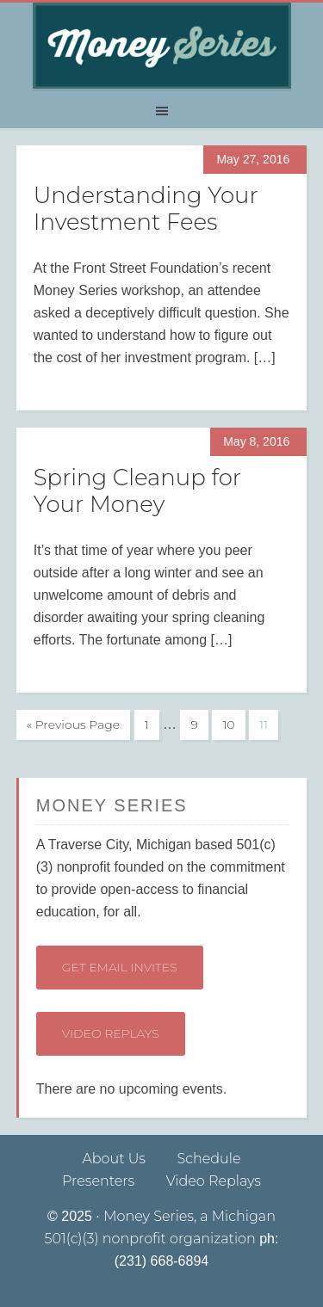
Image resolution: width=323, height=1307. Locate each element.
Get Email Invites (119, 967)
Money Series (162, 46)
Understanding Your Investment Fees (146, 209)
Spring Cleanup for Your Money (137, 491)
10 (228, 724)
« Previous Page (73, 724)
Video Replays (110, 1033)
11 (263, 724)
